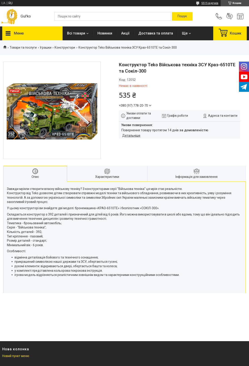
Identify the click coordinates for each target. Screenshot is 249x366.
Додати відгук (229, 16)
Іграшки (45, 47)
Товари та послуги (23, 47)
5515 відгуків (209, 3)
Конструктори (65, 47)
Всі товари (76, 33)
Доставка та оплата (155, 33)
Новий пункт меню (15, 356)
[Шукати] (182, 16)
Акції (125, 33)
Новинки (104, 33)
